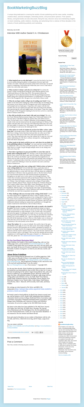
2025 (61, 191)
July (62, 204)
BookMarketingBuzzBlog (27, 8)
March (63, 283)
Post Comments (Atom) (19, 389)
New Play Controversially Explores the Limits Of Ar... (68, 249)
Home (30, 386)
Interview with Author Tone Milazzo (68, 126)
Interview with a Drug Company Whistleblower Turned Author (67, 76)
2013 (61, 313)
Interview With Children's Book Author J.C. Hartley (68, 235)
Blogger (48, 399)
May (62, 279)
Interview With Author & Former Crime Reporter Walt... (68, 228)
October (63, 197)
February (63, 285)
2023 (61, 292)
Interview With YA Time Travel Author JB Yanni (67, 66)
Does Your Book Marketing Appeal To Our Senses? (67, 263)
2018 (61, 303)
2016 (61, 307)
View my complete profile (64, 355)
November (64, 195)
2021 (61, 296)
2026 (61, 189)
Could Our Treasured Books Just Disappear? (68, 214)
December (64, 193)
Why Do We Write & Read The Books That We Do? (68, 225)
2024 (61, 290)
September (64, 199)
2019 (61, 301)
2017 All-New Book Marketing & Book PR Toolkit (67, 86)
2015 (61, 309)
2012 (61, 315)
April (62, 281)
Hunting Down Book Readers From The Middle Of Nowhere (68, 211)
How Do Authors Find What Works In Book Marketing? (68, 136)
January (63, 287)
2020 (61, 298)
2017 (61, 305)
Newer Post (10, 386)
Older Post (49, 386)
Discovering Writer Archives (66, 95)
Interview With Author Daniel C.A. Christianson (68, 221)
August (63, 201)
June (62, 276)
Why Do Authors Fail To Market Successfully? (68, 270)
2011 (61, 318)
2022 (61, 294)
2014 (61, 311)
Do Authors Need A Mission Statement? (67, 232)
